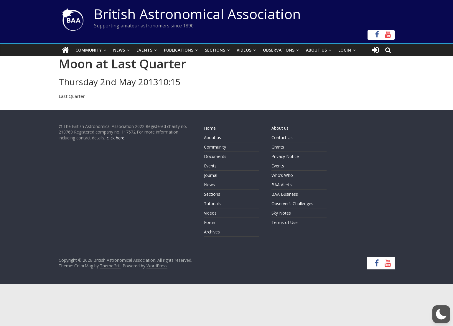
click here (115, 138)
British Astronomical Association (197, 14)
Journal (210, 175)
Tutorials (212, 203)
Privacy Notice (285, 156)
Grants (277, 147)
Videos (244, 50)
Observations (278, 50)
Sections (215, 50)
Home (210, 128)
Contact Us (282, 137)
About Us (316, 50)
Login (344, 50)
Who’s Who (282, 175)
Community (88, 50)
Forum (210, 222)
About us (212, 137)
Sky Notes (281, 213)
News (119, 50)
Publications (178, 50)
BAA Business (284, 194)
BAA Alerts (281, 184)
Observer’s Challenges (292, 203)
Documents (215, 156)
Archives (212, 232)
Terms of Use (284, 222)
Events (144, 50)
